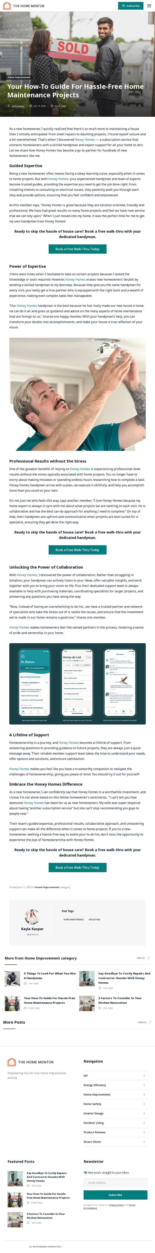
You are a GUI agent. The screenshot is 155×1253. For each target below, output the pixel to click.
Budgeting (95, 919)
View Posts (32, 934)
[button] (149, 6)
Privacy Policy (116, 1204)
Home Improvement (19, 77)
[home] (23, 6)
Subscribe (133, 6)
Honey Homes (85, 139)
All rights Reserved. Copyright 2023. (45, 1246)
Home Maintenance (74, 919)
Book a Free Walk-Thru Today (77, 249)
